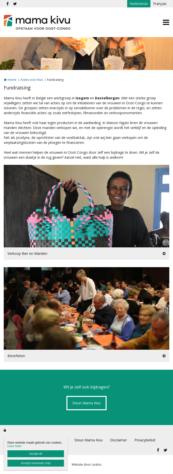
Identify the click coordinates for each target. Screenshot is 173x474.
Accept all (35, 453)
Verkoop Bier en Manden (27, 253)
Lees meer (14, 446)
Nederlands (139, 3)
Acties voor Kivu (32, 80)
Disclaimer (118, 440)
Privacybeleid (144, 440)
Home (12, 80)
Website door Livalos (86, 464)
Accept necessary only (36, 463)
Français (160, 3)
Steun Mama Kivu (86, 403)
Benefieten (16, 355)
